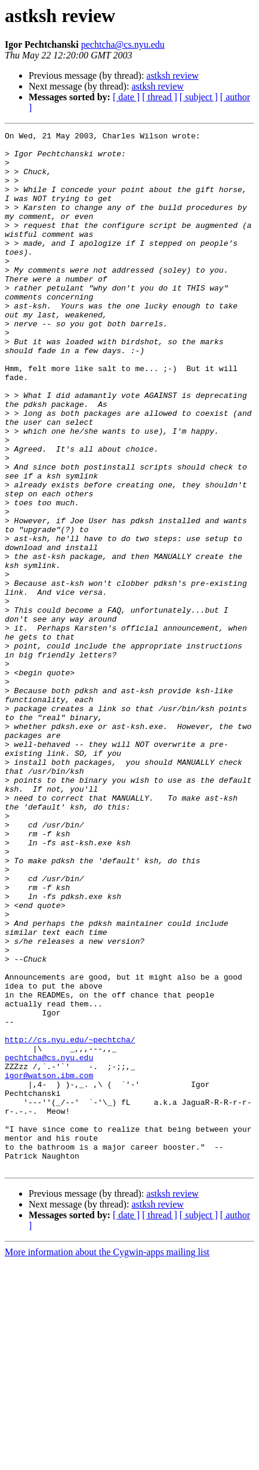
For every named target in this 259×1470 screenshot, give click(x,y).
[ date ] (126, 97)
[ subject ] (199, 97)
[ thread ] (159, 97)
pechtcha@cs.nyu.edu (123, 44)
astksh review (172, 75)
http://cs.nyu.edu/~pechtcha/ (70, 1221)
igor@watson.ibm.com (49, 1264)
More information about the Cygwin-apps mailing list (107, 1459)
